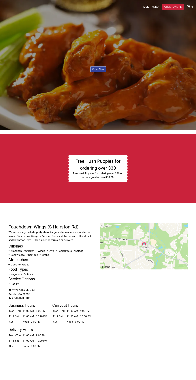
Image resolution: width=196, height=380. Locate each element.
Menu (155, 6)
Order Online (173, 6)
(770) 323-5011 (19, 298)
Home (145, 6)
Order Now (98, 69)
